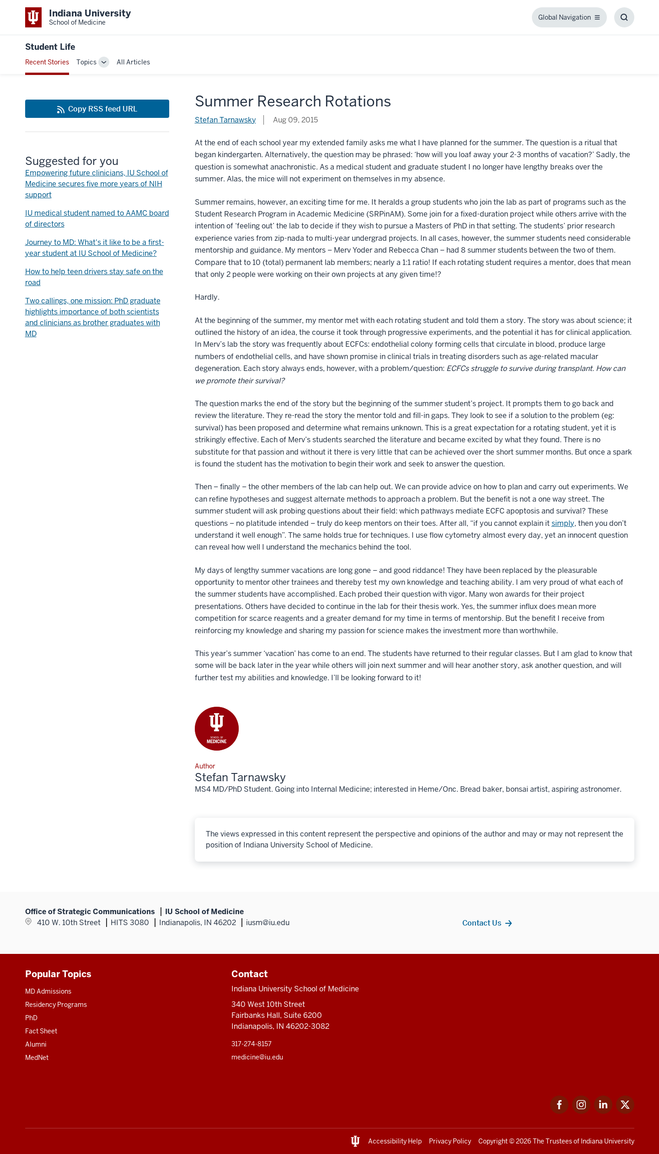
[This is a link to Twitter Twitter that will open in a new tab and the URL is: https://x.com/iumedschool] (625, 1111)
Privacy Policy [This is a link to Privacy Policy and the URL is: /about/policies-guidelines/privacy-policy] (450, 1141)
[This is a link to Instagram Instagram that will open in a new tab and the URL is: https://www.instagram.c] (581, 1111)
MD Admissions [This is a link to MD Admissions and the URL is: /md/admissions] (48, 991)
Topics (86, 62)
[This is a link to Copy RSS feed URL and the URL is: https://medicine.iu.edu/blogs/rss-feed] (97, 109)
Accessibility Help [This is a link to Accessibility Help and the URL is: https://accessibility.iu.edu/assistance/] (395, 1141)
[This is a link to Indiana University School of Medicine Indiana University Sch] (78, 17)
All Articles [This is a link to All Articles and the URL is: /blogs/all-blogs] (133, 62)
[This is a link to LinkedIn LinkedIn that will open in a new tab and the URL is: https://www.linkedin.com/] (603, 1111)
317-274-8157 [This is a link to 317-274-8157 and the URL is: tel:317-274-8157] (251, 1044)
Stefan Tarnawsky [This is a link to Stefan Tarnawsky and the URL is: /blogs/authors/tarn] (225, 120)
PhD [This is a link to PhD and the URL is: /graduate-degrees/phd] (31, 1018)
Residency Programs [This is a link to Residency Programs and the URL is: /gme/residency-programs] (56, 1004)
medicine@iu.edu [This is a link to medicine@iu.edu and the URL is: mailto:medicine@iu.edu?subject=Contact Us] (257, 1057)
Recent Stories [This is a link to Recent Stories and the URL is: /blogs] (47, 62)
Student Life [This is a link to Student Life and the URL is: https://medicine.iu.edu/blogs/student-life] (50, 47)
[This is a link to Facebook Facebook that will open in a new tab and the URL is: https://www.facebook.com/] (559, 1111)
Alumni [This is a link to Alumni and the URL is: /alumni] (36, 1044)
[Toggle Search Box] (624, 17)
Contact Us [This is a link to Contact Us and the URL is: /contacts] (481, 922)
